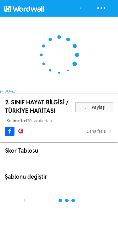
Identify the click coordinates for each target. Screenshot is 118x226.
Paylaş (94, 107)
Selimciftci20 (19, 121)
